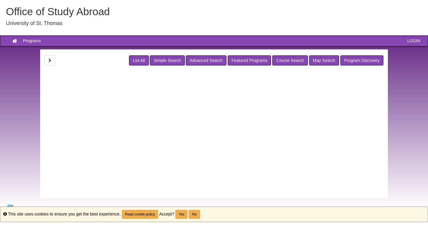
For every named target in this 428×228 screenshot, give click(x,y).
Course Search (290, 60)
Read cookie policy (140, 214)
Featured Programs (250, 60)
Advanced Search (206, 60)
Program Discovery (362, 60)
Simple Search (167, 60)
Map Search (324, 60)
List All (139, 60)
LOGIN (413, 40)
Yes (182, 214)
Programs (32, 40)
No (194, 214)
